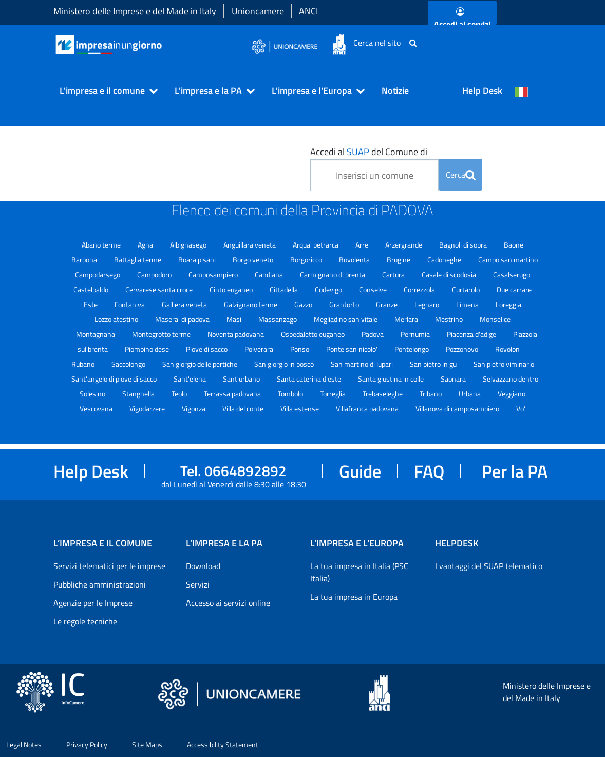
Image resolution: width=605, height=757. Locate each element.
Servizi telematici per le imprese (109, 566)
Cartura (394, 274)
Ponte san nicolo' (352, 349)
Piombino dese (148, 349)
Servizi (198, 584)
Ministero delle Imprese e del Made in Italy (134, 11)
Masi (234, 319)
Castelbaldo (91, 289)
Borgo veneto (254, 259)
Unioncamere (258, 11)
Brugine (399, 259)
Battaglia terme (138, 259)
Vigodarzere (147, 408)
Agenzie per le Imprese (93, 603)
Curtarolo (466, 289)
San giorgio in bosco (284, 363)
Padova (373, 334)
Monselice (495, 319)
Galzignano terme (251, 304)
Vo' (520, 408)
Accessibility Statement (222, 744)
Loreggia (508, 304)
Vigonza (194, 408)
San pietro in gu (434, 363)
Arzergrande (404, 244)
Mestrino (449, 319)
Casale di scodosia (450, 274)
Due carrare (514, 289)
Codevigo (329, 289)
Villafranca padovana (368, 408)
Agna (146, 244)
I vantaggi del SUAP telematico (488, 566)
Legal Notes (24, 744)
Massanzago (278, 319)
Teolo (180, 393)
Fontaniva (130, 304)
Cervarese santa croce (159, 289)
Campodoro (155, 274)
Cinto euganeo (232, 289)
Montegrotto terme (162, 334)
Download (203, 566)
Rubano (83, 363)
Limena (468, 304)
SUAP (358, 152)
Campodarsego (98, 274)
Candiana (270, 274)
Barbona (85, 259)
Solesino (93, 393)
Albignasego (189, 244)
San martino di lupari (362, 363)
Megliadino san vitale (346, 319)
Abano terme (102, 244)
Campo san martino (508, 259)
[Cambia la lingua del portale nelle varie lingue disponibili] (521, 91)
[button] (104, 91)
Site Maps (147, 744)
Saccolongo (129, 363)
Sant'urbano (242, 378)
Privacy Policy (86, 744)
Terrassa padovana (233, 393)
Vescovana (97, 408)
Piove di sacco (207, 349)
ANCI (308, 11)
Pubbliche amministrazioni (99, 584)
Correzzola (420, 289)
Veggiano (511, 393)
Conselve (373, 289)
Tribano (431, 393)
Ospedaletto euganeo (313, 334)
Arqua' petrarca (316, 244)
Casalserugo (511, 274)
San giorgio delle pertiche (200, 363)
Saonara (454, 378)
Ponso (300, 349)
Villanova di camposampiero (458, 408)
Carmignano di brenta (333, 274)
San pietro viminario (504, 363)
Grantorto (345, 304)
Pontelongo (412, 349)
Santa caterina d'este (310, 378)
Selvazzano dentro (510, 378)
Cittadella (284, 289)
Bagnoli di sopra (463, 244)
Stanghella (139, 393)
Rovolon (507, 349)
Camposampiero (213, 274)
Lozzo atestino (117, 319)
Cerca (461, 174)
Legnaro (427, 304)
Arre (362, 244)
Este (91, 304)
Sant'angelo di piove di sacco (114, 378)
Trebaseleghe (383, 393)
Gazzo (304, 304)
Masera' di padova (183, 319)
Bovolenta (355, 259)
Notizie (395, 91)
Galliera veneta (185, 304)
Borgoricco (307, 259)
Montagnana (96, 334)
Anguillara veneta (250, 244)
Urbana (470, 393)
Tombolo (291, 393)
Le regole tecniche (85, 621)
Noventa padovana (236, 334)
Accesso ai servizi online (228, 603)
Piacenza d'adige (472, 334)
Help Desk (482, 91)
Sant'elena (190, 378)
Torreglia (333, 393)
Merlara (407, 319)
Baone (513, 244)
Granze (387, 304)
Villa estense (300, 408)
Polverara (259, 349)
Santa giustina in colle (391, 378)
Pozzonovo (463, 349)
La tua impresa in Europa (354, 597)
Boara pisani (197, 259)
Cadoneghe (445, 259)
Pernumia (416, 334)
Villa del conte (243, 408)
